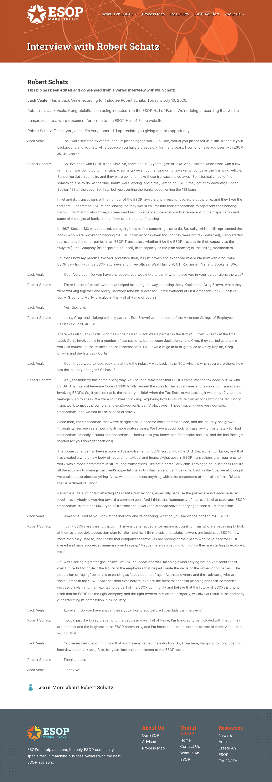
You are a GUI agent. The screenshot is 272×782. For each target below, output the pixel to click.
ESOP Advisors (206, 14)
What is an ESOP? (117, 14)
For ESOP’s (179, 14)
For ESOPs (228, 761)
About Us (232, 14)
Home (185, 740)
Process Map (153, 14)
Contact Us (190, 746)
